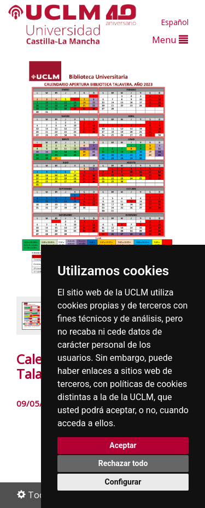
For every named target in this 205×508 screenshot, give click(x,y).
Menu (170, 39)
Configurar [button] (123, 481)
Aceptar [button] (123, 445)
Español (175, 22)
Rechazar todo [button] (123, 463)
